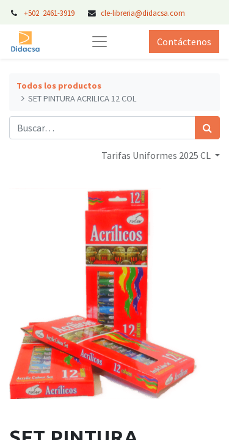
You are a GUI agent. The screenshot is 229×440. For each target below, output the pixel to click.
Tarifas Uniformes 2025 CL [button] (157, 155)
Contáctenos (184, 41)
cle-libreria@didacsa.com (143, 13)
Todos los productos (58, 85)
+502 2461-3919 (50, 13)
